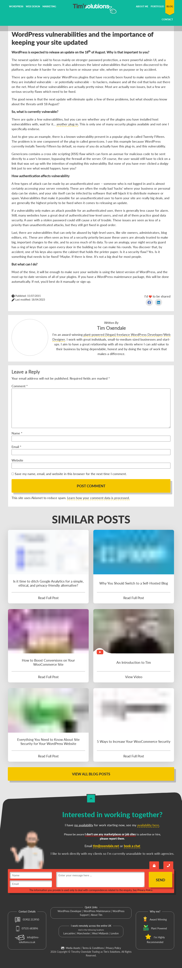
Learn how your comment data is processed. (98, 498)
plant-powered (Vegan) (100, 334)
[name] (31, 875)
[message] (100, 879)
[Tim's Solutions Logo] (91, 8)
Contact (167, 19)
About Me (142, 6)
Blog (170, 6)
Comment (20, 386)
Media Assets (70, 947)
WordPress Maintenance (97, 911)
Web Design (33, 6)
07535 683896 (27, 928)
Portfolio (157, 6)
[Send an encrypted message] (154, 865)
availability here (148, 825)
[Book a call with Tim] (168, 865)
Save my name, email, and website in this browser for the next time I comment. (71, 474)
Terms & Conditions (93, 947)
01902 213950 (27, 919)
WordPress (16, 6)
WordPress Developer (69, 911)
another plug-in (67, 124)
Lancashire (69, 933)
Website (17, 460)
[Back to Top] (91, 798)
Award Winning (158, 919)
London (115, 933)
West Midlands (100, 933)
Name (17, 433)
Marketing (49, 6)
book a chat (132, 846)
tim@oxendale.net (106, 846)
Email (16, 447)
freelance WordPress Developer (139, 334)
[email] (31, 883)
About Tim (96, 914)
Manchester (83, 933)
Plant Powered (159, 928)
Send (160, 880)
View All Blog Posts (91, 774)
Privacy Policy (144, 890)
